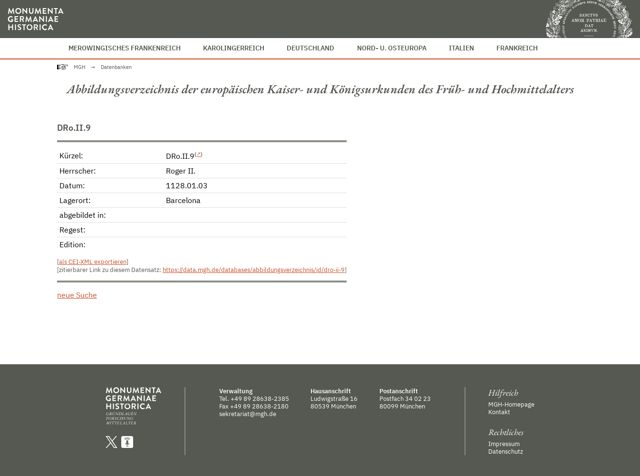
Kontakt (499, 412)
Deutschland (310, 47)
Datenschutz (505, 451)
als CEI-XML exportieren (92, 262)
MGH (80, 67)
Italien (461, 47)
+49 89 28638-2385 (260, 398)
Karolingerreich (233, 47)
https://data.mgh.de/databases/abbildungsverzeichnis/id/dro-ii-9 (254, 270)
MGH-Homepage (511, 404)
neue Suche (77, 295)
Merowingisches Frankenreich (124, 47)
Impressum (504, 443)
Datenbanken (116, 67)
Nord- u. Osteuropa (392, 47)
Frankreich (517, 47)
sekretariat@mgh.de (247, 414)
